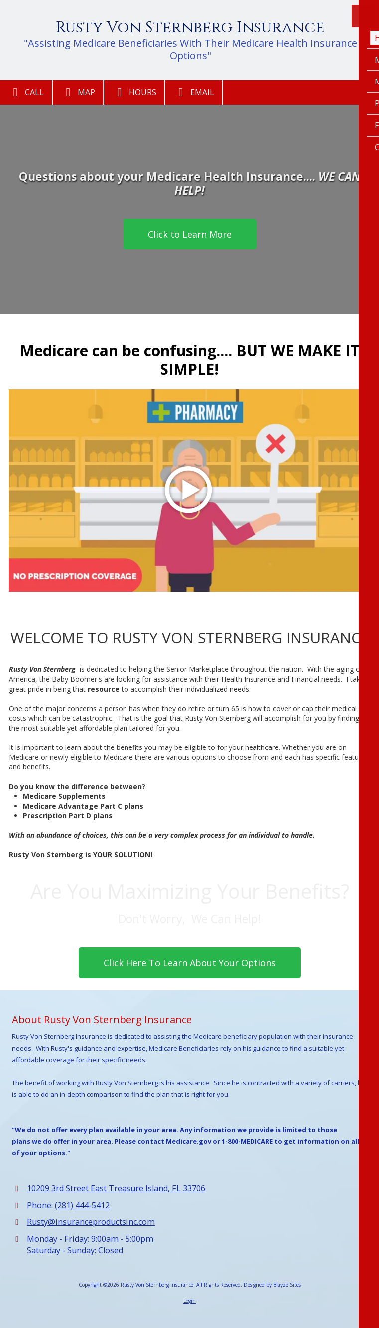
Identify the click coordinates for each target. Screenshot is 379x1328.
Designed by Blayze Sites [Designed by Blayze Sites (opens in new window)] (272, 1284)
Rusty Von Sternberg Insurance (190, 27)
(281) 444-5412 (82, 1205)
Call (26, 92)
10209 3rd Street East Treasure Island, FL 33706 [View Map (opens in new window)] (116, 1188)
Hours (134, 92)
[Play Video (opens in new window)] (189, 490)
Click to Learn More (190, 234)
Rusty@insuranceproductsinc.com (91, 1221)
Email (193, 92)
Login (189, 1300)
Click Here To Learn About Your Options (190, 963)
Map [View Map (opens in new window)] (78, 92)
